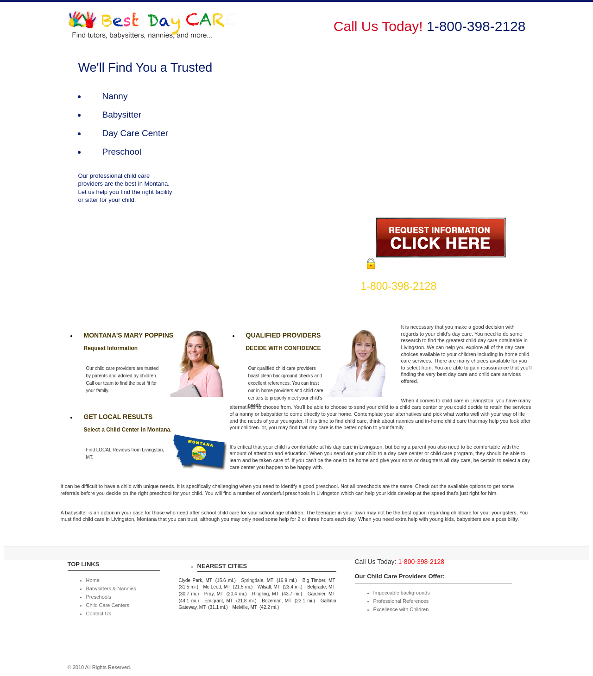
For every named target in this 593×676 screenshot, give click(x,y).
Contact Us (509, 31)
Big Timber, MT (319, 580)
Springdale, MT (257, 580)
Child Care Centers (447, 31)
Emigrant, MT (218, 600)
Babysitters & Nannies (321, 31)
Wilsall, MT (269, 586)
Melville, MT (245, 607)
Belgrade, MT (321, 586)
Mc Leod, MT (216, 586)
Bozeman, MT (276, 600)
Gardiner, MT (321, 593)
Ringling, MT (265, 593)
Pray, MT (213, 593)
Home (262, 31)
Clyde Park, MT (195, 580)
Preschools (386, 31)
